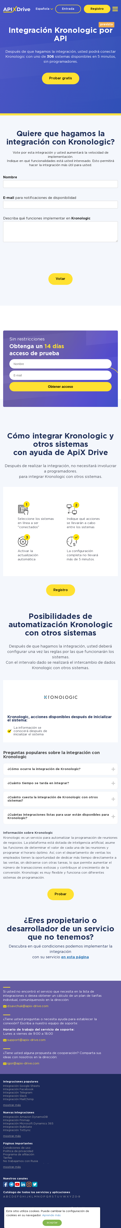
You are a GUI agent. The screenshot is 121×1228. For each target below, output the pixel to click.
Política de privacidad (18, 1151)
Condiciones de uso (16, 1148)
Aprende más (51, 1215)
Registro (97, 9)
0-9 (77, 1197)
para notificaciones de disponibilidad (39, 198)
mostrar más (12, 1105)
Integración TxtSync (17, 1130)
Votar (60, 278)
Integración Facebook (18, 1089)
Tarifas (7, 1158)
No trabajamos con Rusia (20, 1161)
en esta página (75, 957)
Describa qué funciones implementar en (46, 218)
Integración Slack (15, 1096)
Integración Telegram (17, 1093)
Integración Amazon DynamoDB (25, 1117)
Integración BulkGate (17, 1127)
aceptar (52, 1223)
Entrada (68, 9)
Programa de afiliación (18, 1154)
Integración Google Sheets (21, 1086)
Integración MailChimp (18, 1099)
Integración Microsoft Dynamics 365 (28, 1124)
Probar (61, 894)
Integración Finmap (16, 1120)
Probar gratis (60, 78)
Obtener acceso (60, 386)
